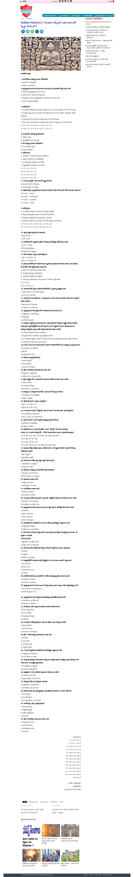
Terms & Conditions (107, 875)
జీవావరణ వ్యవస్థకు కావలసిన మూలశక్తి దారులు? (98, 66)
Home (22, 19)
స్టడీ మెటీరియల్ (100, 15)
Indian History (53, 802)
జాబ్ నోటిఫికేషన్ (87, 15)
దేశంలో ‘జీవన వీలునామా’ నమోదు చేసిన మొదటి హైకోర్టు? (50, 841)
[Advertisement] (10, 28)
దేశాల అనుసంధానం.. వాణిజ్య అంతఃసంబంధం (96, 52)
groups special (44, 802)
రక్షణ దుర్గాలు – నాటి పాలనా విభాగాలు (70, 865)
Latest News (29, 19)
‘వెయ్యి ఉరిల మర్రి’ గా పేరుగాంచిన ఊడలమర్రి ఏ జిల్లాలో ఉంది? (97, 31)
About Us (85, 875)
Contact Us (91, 875)
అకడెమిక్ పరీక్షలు (49, 15)
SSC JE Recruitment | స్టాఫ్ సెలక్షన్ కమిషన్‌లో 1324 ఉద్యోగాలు (32, 811)
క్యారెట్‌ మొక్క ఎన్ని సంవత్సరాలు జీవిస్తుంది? (96, 36)
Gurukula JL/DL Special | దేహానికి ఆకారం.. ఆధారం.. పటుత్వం (66, 811)
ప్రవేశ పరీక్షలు (76, 15)
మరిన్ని (111, 15)
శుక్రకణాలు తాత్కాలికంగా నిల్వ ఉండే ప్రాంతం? (30, 865)
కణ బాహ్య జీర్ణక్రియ (93, 56)
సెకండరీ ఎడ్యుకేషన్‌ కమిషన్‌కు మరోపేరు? (51, 865)
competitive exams (33, 802)
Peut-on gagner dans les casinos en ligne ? (99, 23)
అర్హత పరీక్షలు (63, 15)
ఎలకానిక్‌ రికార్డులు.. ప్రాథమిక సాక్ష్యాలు (98, 27)
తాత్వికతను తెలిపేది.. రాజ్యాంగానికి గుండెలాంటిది (69, 840)
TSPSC (61, 802)
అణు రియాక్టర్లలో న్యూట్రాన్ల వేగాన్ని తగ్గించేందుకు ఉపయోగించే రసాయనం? (98, 47)
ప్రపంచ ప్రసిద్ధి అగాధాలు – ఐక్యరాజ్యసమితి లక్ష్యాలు (99, 42)
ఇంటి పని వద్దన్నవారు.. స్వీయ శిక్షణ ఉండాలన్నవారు (97, 60)
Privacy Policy (98, 875)
